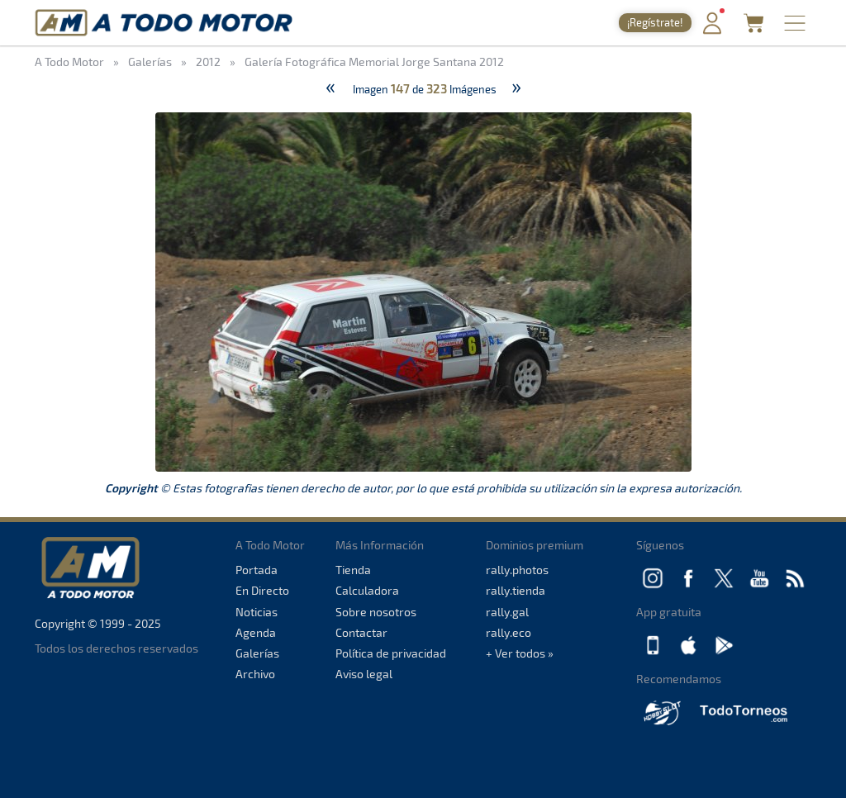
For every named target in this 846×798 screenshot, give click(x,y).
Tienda (353, 570)
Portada (256, 570)
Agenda (255, 632)
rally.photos (517, 570)
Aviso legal (363, 674)
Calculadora (367, 590)
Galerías (257, 653)
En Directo (262, 590)
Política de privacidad (390, 653)
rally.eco (508, 632)
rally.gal (507, 612)
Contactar (361, 632)
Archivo (255, 674)
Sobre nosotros (375, 612)
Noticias (256, 612)
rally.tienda (515, 590)
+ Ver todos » (520, 653)
